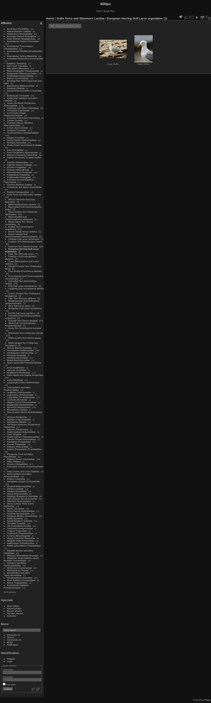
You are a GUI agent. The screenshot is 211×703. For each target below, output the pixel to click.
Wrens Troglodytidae (17, 582)
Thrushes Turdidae (16, 523)
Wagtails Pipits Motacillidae (20, 540)
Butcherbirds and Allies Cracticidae (24, 90)
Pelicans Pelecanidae (18, 446)
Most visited (13, 606)
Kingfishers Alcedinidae (18, 372)
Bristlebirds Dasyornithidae (20, 76)
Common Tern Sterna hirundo (23, 246)
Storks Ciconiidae (16, 508)
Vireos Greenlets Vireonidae (21, 538)
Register (11, 659)
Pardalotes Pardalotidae (19, 442)
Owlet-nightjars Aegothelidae (21, 432)
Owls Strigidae (14, 434)
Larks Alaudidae (15, 380)
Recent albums (14, 611)
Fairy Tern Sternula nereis (21, 254)
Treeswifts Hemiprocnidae (20, 528)
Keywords (12, 635)
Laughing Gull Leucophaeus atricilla (26, 288)
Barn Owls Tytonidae (17, 66)
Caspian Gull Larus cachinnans (23, 239)
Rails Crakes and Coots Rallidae (23, 471)
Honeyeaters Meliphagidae (20, 350)
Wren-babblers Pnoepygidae (21, 580)
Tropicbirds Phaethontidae (20, 533)
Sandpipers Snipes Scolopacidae (23, 481)
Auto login (9, 684)
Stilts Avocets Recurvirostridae (22, 498)
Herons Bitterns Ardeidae (19, 348)
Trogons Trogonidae (17, 531)
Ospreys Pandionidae (18, 429)
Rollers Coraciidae (16, 479)
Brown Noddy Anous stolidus (22, 231)
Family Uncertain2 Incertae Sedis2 (24, 157)
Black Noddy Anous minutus (22, 204)
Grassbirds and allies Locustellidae (24, 187)
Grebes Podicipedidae (18, 192)
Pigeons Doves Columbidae (21, 459)
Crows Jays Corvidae (17, 127)
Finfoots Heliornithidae (18, 170)
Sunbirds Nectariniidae (18, 513)
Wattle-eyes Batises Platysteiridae (24, 545)
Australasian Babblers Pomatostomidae (16, 586)
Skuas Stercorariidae (17, 493)
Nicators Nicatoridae (17, 417)
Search (10, 637)
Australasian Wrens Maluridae (22, 56)
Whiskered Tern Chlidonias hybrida (25, 333)
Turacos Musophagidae (18, 535)
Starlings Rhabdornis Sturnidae (22, 496)
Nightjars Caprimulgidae (19, 419)
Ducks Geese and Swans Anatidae (24, 145)
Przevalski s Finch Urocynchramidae (25, 466)
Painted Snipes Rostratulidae (21, 439)
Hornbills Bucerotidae (17, 357)
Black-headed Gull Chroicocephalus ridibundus (19, 218)
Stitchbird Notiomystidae (19, 501)
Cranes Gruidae (15, 120)
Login (10, 661)
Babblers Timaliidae (17, 63)
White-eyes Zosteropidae (19, 568)
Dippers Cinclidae (16, 137)
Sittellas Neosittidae (17, 491)
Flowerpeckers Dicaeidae (19, 172)
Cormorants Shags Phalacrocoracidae (15, 114)
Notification (12, 644)
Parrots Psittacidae (16, 444)
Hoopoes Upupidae (16, 355)
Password (8, 677)
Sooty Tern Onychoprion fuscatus (24, 328)
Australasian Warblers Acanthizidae (24, 51)
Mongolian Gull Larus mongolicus (25, 308)
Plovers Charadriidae (17, 464)
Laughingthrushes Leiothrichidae (23, 382)
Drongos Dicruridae (16, 142)
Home (50, 18)
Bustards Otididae (16, 88)
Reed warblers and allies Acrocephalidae (18, 475)
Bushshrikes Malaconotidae (20, 85)
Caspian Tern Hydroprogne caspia (25, 241)
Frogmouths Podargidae (19, 177)
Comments (12, 640)
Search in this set (67, 26)
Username (8, 669)
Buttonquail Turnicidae (18, 95)
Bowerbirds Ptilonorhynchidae (22, 73)
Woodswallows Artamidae (20, 578)
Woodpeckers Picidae (18, 570)
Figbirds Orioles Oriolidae (19, 165)
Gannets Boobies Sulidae (19, 184)
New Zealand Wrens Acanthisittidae (24, 412)
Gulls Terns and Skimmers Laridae (24, 194)
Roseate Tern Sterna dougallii (23, 320)
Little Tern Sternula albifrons (22, 298)
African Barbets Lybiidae (19, 31)
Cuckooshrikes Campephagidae (23, 132)
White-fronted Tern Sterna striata (24, 338)
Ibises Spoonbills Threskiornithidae (24, 362)
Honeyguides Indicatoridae (20, 353)
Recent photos (14, 608)
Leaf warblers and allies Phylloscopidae (17, 388)
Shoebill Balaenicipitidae (19, 486)
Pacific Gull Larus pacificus (21, 313)
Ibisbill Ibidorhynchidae (18, 360)
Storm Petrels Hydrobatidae (21, 511)
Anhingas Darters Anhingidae (21, 36)
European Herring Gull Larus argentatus (135, 18)
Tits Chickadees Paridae (19, 526)
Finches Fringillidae (16, 167)
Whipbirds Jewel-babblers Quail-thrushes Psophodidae (21, 559)
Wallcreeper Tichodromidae (20, 543)
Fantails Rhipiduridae (17, 162)
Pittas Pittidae (14, 461)
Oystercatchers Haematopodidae (23, 437)
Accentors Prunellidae (18, 29)
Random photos (15, 613)
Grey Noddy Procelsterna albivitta (25, 271)
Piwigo (207, 700)
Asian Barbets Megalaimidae (21, 38)
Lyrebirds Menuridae (17, 399)
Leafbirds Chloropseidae (19, 392)
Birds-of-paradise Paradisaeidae (23, 71)
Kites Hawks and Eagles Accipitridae (25, 375)
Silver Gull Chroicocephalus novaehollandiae (20, 324)
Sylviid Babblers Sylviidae (20, 521)
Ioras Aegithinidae (16, 367)
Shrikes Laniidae (15, 488)
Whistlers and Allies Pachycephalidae (15, 564)
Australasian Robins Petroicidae (23, 41)
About (10, 642)
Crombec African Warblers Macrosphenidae (18, 124)
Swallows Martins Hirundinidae (22, 516)
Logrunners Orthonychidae (20, 395)
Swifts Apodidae (15, 518)
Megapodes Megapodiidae (20, 404)
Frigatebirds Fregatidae (18, 174)
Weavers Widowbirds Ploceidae (22, 555)
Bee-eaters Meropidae (18, 68)
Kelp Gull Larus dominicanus (22, 286)
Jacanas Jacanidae (16, 370)
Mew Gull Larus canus (19, 306)
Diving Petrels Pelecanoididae (22, 140)
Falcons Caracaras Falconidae (22, 155)
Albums (6, 23)
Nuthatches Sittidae (16, 422)
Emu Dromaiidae (15, 150)
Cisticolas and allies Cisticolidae (23, 108)
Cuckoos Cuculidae (16, 130)
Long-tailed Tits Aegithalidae (21, 397)
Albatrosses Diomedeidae (20, 34)
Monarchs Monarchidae (18, 407)
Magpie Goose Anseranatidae (22, 402)
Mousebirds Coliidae (17, 409)
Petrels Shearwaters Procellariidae (24, 449)
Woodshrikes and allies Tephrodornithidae (17, 574)
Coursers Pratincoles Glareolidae (23, 118)
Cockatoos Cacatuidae (18, 110)
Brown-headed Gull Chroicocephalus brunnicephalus (21, 235)
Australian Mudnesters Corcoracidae (25, 58)
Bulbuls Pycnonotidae (18, 78)
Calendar (11, 616)
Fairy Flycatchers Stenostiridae (22, 152)
